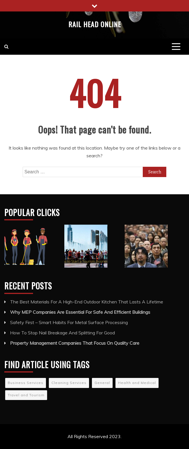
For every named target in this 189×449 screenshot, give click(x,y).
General (102, 383)
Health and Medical (137, 383)
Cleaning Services (68, 383)
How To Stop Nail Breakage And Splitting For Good (62, 333)
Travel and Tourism (26, 395)
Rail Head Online (94, 24)
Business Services (25, 383)
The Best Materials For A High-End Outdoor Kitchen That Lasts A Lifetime (86, 302)
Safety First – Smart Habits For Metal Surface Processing (69, 322)
